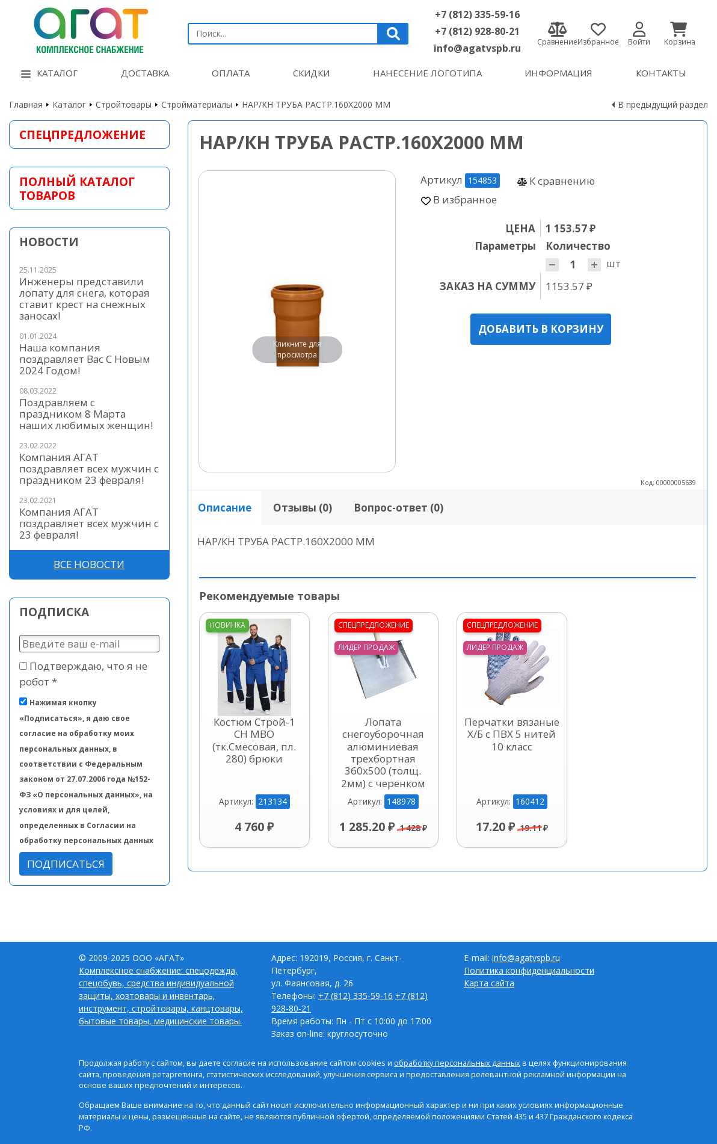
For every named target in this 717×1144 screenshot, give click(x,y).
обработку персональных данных (457, 1063)
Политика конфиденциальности (529, 970)
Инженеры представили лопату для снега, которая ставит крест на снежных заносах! (84, 298)
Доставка (145, 73)
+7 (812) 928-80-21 (477, 31)
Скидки (311, 73)
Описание (224, 508)
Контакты (661, 73)
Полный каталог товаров (77, 188)
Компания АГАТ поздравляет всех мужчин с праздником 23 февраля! (89, 468)
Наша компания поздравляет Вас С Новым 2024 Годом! (84, 359)
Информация (558, 73)
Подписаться (66, 864)
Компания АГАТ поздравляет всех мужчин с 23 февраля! (89, 523)
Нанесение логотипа (427, 73)
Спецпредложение (82, 134)
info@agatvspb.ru (477, 48)
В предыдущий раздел (663, 104)
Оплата (231, 73)
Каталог (49, 73)
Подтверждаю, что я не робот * (83, 673)
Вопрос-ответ (398, 508)
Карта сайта (489, 983)
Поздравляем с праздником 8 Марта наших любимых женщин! (86, 414)
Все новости (89, 564)
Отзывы (302, 508)
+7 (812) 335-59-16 (477, 14)
